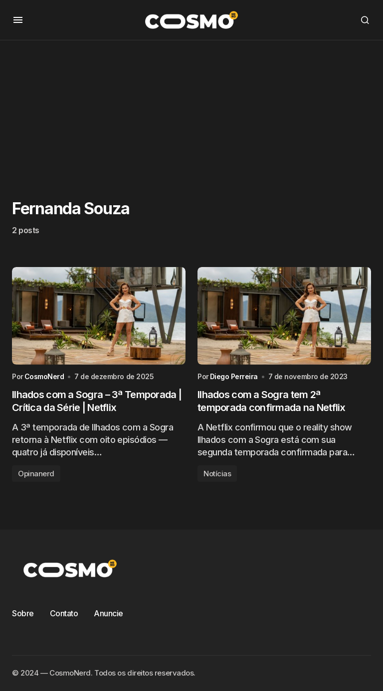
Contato (64, 613)
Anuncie (108, 613)
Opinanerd (36, 473)
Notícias (217, 473)
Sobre (23, 613)
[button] (18, 20)
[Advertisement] (191, 110)
